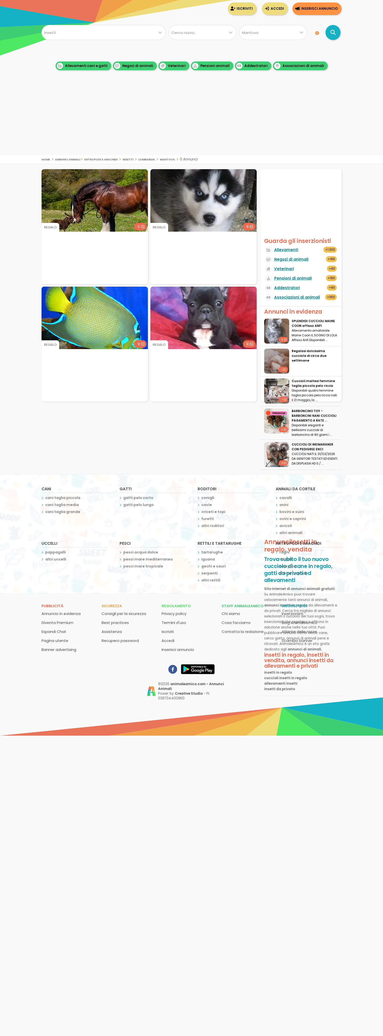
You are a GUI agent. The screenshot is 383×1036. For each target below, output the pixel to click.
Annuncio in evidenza (61, 613)
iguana (208, 559)
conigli (207, 497)
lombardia (146, 159)
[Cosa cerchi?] (104, 32)
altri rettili (210, 580)
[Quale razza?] (202, 32)
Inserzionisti (292, 613)
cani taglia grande (62, 511)
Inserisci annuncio (319, 8)
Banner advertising (59, 649)
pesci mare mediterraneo (148, 559)
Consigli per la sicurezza (124, 613)
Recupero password (120, 640)
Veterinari (173, 66)
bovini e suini (291, 511)
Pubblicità (52, 605)
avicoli (285, 525)
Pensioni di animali (293, 278)
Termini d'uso (174, 622)
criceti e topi (213, 511)
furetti (207, 518)
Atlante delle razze (299, 631)
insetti (128, 159)
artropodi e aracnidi (101, 159)
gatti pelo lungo (138, 504)
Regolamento (176, 605)
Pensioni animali (211, 66)
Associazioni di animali (299, 66)
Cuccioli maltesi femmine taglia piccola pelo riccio (313, 383)
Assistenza (112, 631)
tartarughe (212, 552)
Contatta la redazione (243, 631)
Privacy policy (174, 613)
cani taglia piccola (62, 497)
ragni (284, 552)
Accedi (277, 8)
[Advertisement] (192, 120)
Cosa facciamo (236, 622)
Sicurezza (112, 605)
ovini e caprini (292, 518)
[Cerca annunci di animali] (332, 32)
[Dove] (273, 32)
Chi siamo (231, 613)
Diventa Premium (57, 622)
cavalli (285, 497)
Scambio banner (297, 640)
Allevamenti (286, 249)
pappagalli (55, 552)
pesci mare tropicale (143, 566)
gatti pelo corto (138, 497)
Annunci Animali (67, 159)
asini (283, 504)
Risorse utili (294, 605)
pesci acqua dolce (140, 552)
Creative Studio (189, 693)
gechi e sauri (213, 566)
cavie (206, 504)
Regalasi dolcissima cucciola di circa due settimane (309, 356)
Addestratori (252, 66)
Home (46, 159)
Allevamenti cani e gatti (82, 66)
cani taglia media (62, 504)
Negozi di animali (133, 66)
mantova (167, 159)
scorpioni (288, 566)
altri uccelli (55, 559)
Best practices (115, 622)
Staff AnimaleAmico (243, 605)
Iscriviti (245, 8)
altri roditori (212, 525)
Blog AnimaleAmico (299, 622)
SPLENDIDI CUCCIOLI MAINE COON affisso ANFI (313, 323)
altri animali (290, 532)
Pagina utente (55, 640)
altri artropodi (292, 573)
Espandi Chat (54, 631)
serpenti (209, 573)
